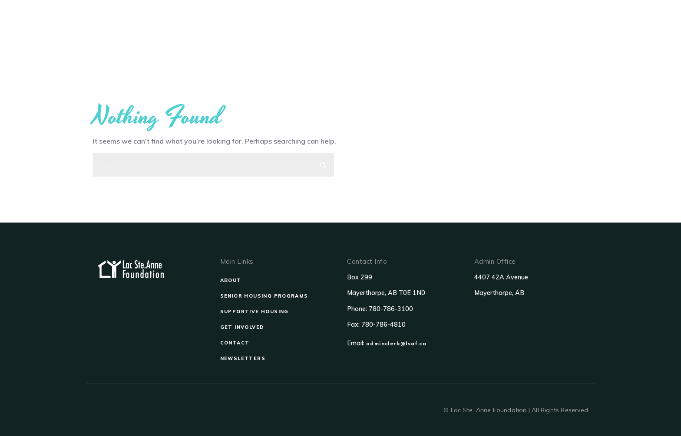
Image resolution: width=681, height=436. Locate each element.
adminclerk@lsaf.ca (396, 344)
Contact (516, 31)
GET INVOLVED (242, 327)
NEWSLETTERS (242, 358)
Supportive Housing (391, 31)
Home (223, 31)
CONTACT (235, 343)
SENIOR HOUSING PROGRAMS (264, 296)
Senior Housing (314, 31)
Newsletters (567, 31)
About (261, 31)
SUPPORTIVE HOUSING (254, 311)
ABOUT (230, 280)
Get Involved (464, 31)
